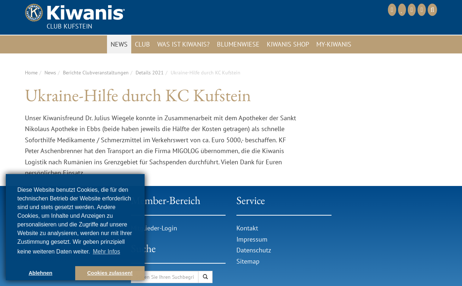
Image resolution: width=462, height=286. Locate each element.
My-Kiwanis (333, 44)
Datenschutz (253, 250)
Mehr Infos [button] (106, 251)
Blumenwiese (238, 44)
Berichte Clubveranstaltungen (96, 72)
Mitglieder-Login (154, 228)
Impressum (252, 239)
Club (142, 44)
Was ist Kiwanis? (183, 44)
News (119, 44)
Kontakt (247, 228)
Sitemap (248, 261)
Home (31, 72)
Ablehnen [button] (40, 273)
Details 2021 (150, 72)
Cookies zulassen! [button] (110, 273)
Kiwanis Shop (288, 44)
